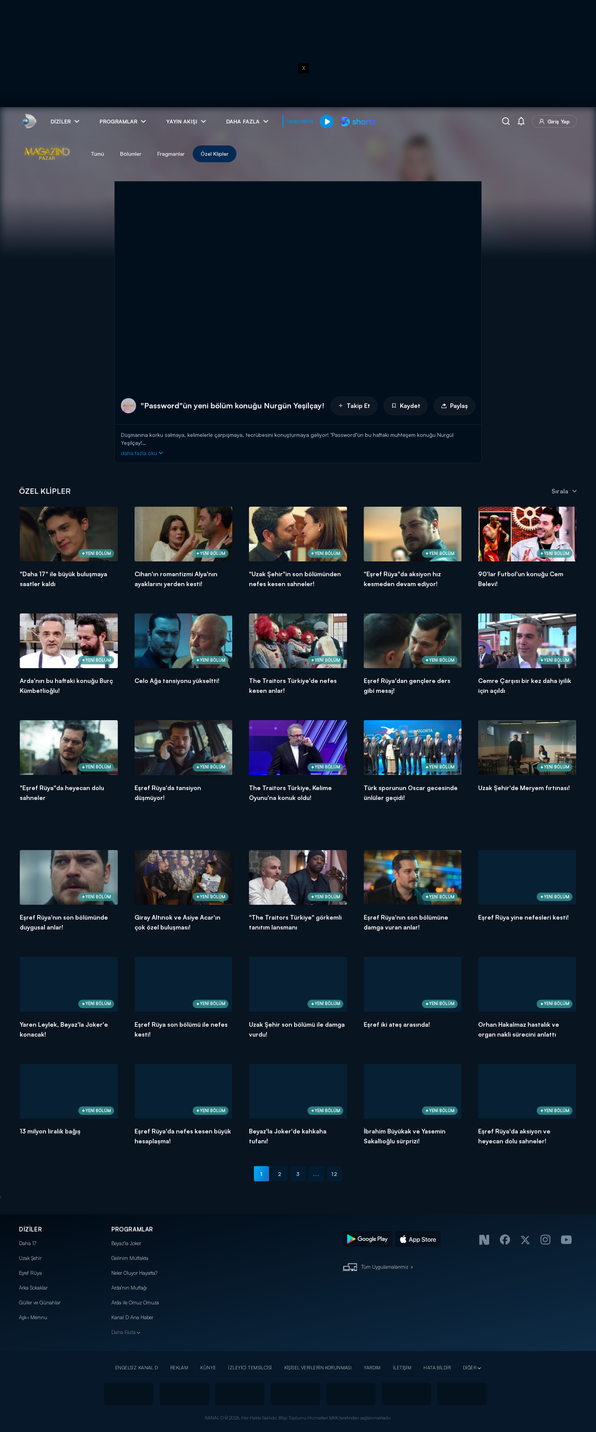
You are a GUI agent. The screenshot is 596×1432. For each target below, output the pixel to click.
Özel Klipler (214, 153)
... (316, 1174)
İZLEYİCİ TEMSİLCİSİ (250, 1367)
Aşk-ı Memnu (33, 1317)
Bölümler (130, 153)
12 (334, 1174)
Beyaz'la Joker (126, 1243)
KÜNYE (208, 1367)
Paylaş (454, 405)
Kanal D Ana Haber (132, 1317)
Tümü (97, 153)
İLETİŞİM (402, 1367)
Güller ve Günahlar (39, 1302)
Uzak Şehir (30, 1258)
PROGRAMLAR (132, 1229)
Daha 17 (27, 1243)
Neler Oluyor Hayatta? (134, 1273)
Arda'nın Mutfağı (129, 1288)
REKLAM (179, 1367)
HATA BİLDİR (437, 1367)
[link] (28, 121)
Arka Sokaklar (33, 1288)
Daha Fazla (123, 1332)
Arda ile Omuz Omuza (135, 1302)
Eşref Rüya (30, 1273)
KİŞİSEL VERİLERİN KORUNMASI (318, 1367)
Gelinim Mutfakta (129, 1258)
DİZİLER (30, 1229)
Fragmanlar (171, 153)
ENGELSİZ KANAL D (136, 1367)
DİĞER (469, 1367)
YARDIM (372, 1367)
